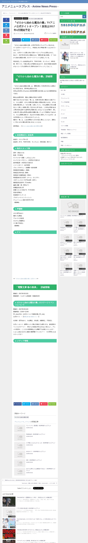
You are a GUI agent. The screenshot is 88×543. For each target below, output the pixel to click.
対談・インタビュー (66, 145)
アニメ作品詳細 (65, 102)
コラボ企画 (64, 117)
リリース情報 (64, 125)
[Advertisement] (24, 391)
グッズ (62, 114)
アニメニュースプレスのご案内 (70, 155)
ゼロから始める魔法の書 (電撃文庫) (33, 126)
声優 (62, 141)
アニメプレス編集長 (51, 33)
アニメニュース (19, 18)
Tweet (6, 25)
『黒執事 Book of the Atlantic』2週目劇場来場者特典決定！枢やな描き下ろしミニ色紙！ (29, 461)
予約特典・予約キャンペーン (68, 129)
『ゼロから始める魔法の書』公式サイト (27, 278)
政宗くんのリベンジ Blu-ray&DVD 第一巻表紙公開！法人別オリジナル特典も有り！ (77, 54)
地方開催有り (64, 137)
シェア (6, 19)
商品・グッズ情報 (65, 133)
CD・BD (63, 90)
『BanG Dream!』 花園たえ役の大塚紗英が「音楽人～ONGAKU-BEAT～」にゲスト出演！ (30, 468)
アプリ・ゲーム (65, 106)
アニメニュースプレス (68, 159)
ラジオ (62, 121)
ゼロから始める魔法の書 (39, 18)
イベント (27, 18)
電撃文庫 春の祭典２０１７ (32, 316)
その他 (62, 94)
